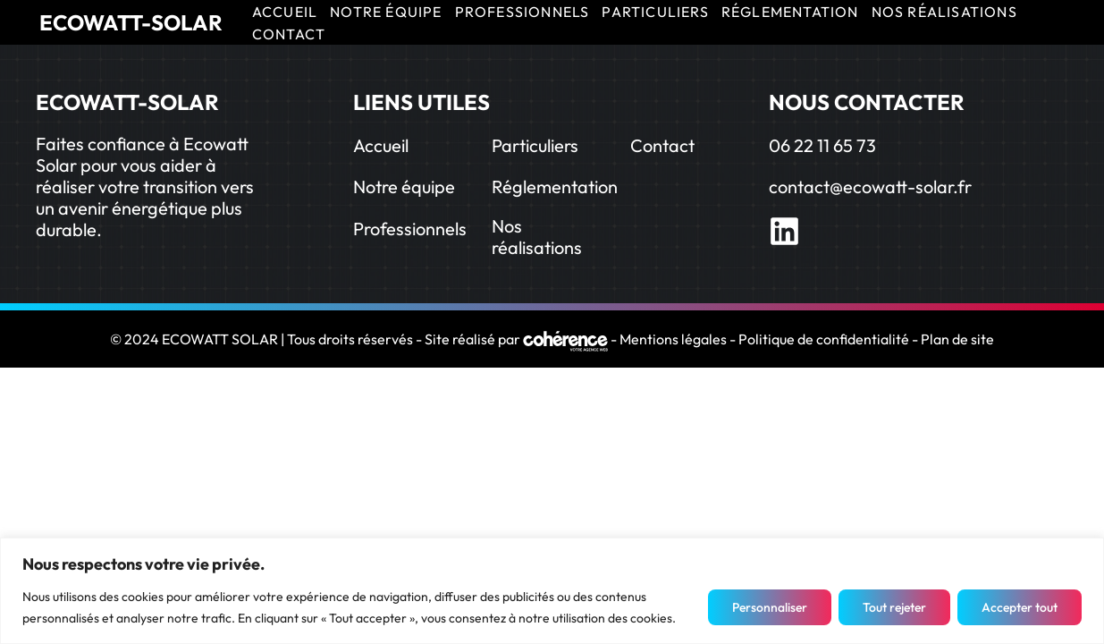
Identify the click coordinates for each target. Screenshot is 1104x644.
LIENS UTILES (421, 102)
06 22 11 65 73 (822, 145)
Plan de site (957, 339)
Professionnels (410, 228)
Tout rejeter (894, 607)
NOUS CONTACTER (867, 102)
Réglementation (555, 186)
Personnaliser (769, 607)
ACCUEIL (284, 12)
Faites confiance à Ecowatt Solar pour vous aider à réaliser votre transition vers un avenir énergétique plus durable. (145, 186)
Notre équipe (404, 186)
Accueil (381, 145)
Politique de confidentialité (823, 339)
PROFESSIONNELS (522, 12)
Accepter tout (1020, 607)
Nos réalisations (537, 236)
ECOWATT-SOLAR (131, 22)
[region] (552, 591)
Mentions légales (673, 339)
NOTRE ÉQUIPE (386, 12)
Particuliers (535, 145)
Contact (662, 145)
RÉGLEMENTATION (790, 12)
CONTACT (288, 34)
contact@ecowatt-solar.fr (870, 186)
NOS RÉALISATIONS (944, 12)
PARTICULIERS (655, 12)
